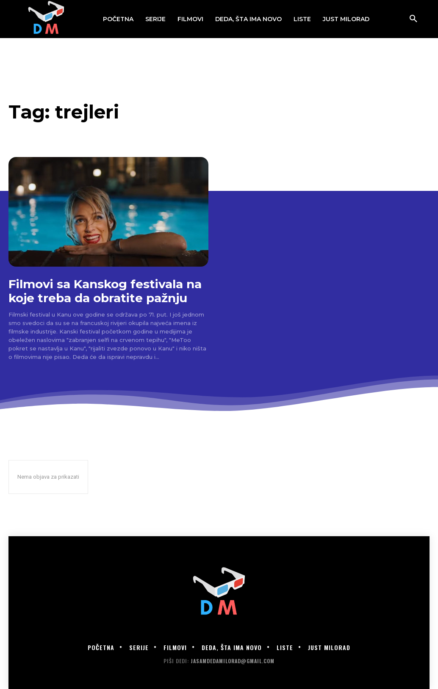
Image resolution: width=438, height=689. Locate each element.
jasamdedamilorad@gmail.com (232, 660)
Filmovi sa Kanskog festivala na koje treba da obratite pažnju (105, 291)
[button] (413, 19)
